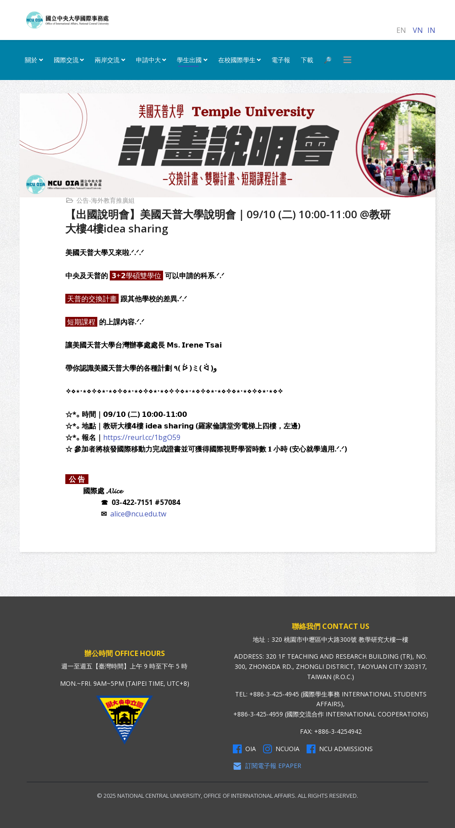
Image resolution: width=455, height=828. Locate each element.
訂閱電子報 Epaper (267, 765)
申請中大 (148, 60)
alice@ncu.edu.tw (138, 514)
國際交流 (66, 60)
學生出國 (189, 60)
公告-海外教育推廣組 (105, 200)
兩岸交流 (107, 60)
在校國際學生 (236, 60)
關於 (31, 60)
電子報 (280, 60)
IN (431, 30)
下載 (307, 60)
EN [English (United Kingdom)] (401, 30)
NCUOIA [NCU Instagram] (281, 748)
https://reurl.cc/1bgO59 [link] (141, 437)
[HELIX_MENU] (347, 60)
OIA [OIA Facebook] (244, 748)
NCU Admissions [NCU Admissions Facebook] (340, 748)
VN (418, 30)
